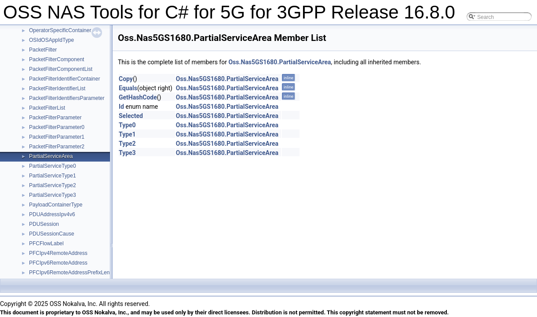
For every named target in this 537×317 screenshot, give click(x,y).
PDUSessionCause (51, 234)
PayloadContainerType (55, 205)
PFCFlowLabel (46, 243)
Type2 (127, 143)
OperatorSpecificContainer (60, 30)
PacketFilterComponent (56, 59)
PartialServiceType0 (52, 166)
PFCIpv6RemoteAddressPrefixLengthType (78, 272)
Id (121, 106)
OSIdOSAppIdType (51, 40)
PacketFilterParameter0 (56, 127)
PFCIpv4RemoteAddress (58, 253)
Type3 (127, 152)
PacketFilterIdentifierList (57, 88)
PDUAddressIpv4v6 (52, 214)
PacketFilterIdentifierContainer (64, 79)
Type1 (127, 134)
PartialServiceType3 (52, 195)
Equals (128, 88)
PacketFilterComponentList (60, 69)
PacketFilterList (47, 108)
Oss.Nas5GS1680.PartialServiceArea (279, 62)
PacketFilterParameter (55, 117)
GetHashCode (138, 97)
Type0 (127, 125)
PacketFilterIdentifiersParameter (66, 98)
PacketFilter (43, 50)
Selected (131, 115)
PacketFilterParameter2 (56, 147)
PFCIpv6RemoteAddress (58, 263)
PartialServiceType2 (52, 185)
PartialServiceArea (51, 156)
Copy (126, 78)
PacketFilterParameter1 (56, 137)
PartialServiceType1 (52, 176)
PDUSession (44, 224)
